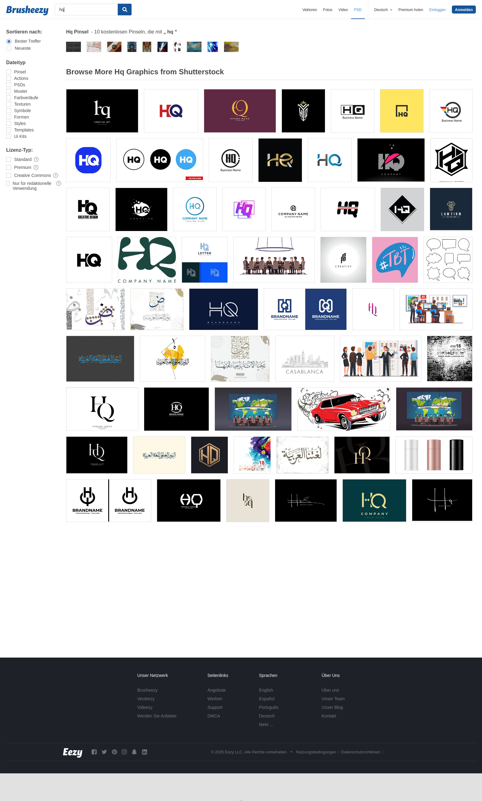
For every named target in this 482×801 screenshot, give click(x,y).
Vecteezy (146, 698)
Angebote (216, 690)
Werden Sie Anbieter (157, 715)
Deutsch (267, 715)
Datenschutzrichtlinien (360, 752)
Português (269, 707)
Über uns (330, 690)
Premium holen (410, 10)
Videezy (145, 707)
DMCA (213, 715)
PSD (358, 10)
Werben (215, 698)
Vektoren (309, 10)
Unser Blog (332, 707)
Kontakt (329, 715)
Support (215, 707)
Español (267, 698)
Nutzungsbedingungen (316, 752)
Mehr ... (266, 724)
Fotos (327, 10)
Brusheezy (147, 690)
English (266, 690)
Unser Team (333, 698)
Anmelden (464, 10)
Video (343, 10)
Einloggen (437, 10)
